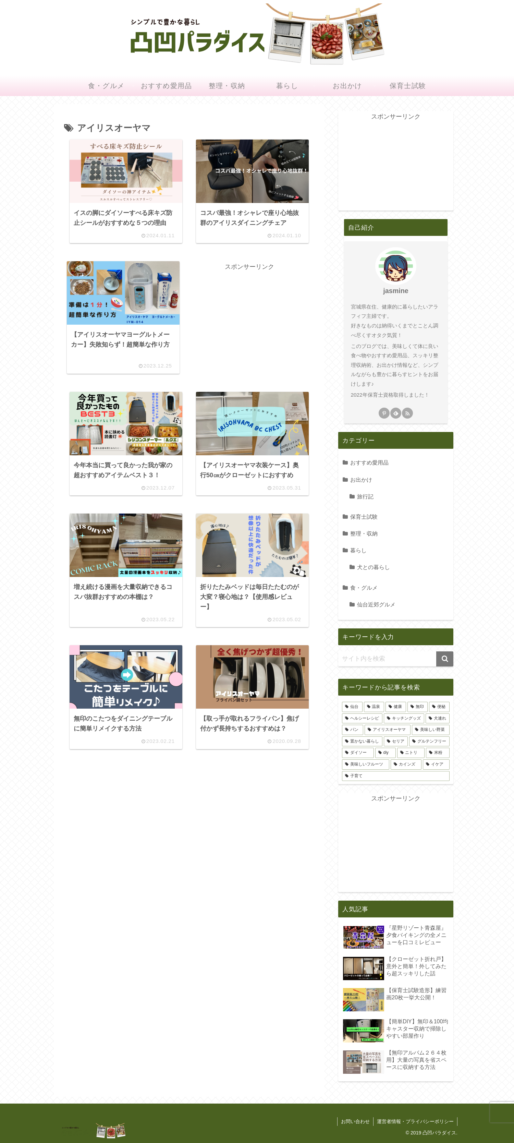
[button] (444, 658)
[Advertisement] (249, 321)
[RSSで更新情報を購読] (407, 413)
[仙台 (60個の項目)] (352, 707)
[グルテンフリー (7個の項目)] (429, 741)
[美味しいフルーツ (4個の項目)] (365, 764)
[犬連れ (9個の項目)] (438, 718)
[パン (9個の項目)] (352, 730)
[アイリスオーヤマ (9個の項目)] (388, 730)
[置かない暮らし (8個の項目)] (362, 741)
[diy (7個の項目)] (385, 753)
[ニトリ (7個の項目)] (411, 753)
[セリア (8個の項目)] (396, 741)
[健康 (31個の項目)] (396, 707)
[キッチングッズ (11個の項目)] (404, 718)
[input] (395, 658)
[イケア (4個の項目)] (436, 764)
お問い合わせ (355, 1121)
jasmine (395, 290)
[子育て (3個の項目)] (396, 776)
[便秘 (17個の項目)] (439, 707)
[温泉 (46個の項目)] (374, 707)
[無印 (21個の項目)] (417, 707)
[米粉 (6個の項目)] (438, 753)
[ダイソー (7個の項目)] (358, 753)
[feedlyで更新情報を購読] (395, 413)
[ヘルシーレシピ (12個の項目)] (362, 718)
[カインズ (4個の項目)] (406, 764)
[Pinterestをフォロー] (384, 413)
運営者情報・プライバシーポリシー (415, 1121)
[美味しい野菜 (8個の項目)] (431, 730)
